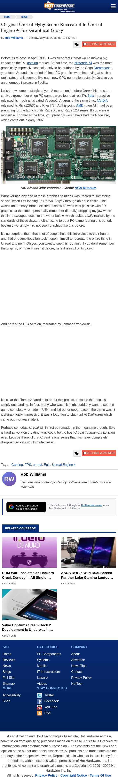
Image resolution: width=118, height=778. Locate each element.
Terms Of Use (100, 775)
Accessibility (12, 695)
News (24, 17)
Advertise (78, 660)
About (75, 654)
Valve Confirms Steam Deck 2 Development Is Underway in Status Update (26, 627)
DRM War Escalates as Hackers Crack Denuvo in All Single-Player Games (28, 575)
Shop (6, 701)
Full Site (9, 677)
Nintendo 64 (83, 63)
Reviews (9, 660)
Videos (42, 683)
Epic (47, 464)
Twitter (49, 695)
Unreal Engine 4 (64, 464)
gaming (32, 63)
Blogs (7, 671)
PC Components (49, 654)
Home (7, 654)
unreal (37, 464)
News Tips (78, 666)
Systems (43, 660)
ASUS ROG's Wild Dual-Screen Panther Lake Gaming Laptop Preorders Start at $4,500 (86, 575)
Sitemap (9, 683)
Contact (76, 671)
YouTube (50, 707)
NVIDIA (102, 100)
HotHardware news (91, 505)
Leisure (42, 677)
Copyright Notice (73, 775)
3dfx (91, 95)
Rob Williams (33, 474)
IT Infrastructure (48, 671)
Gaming (17, 464)
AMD (80, 105)
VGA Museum (85, 188)
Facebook (51, 701)
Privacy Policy (81, 677)
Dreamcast (102, 68)
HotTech (77, 683)
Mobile (42, 666)
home (7, 17)
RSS (47, 713)
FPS (28, 464)
